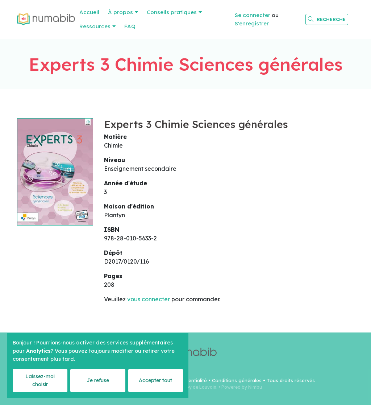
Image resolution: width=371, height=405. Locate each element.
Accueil (89, 12)
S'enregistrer (252, 23)
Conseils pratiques (172, 12)
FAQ (130, 26)
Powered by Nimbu (241, 387)
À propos (120, 12)
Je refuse (98, 380)
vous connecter (148, 299)
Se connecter (252, 15)
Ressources (95, 26)
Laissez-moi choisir (40, 380)
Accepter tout (155, 380)
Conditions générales (237, 380)
